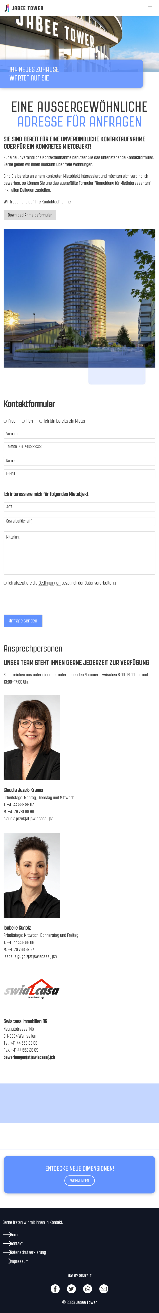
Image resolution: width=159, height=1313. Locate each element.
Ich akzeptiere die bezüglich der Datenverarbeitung (60, 583)
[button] (149, 8)
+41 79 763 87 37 (21, 949)
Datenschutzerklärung (28, 1252)
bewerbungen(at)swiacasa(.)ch (29, 1057)
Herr (27, 421)
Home (14, 1234)
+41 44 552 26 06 (20, 942)
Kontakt (16, 1243)
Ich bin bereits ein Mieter (62, 421)
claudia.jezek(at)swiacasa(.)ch (29, 818)
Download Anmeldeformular (30, 215)
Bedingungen (50, 583)
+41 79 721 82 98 (21, 811)
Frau (10, 421)
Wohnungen (79, 1180)
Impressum (19, 1261)
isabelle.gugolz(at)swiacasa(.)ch (30, 956)
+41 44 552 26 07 (20, 804)
